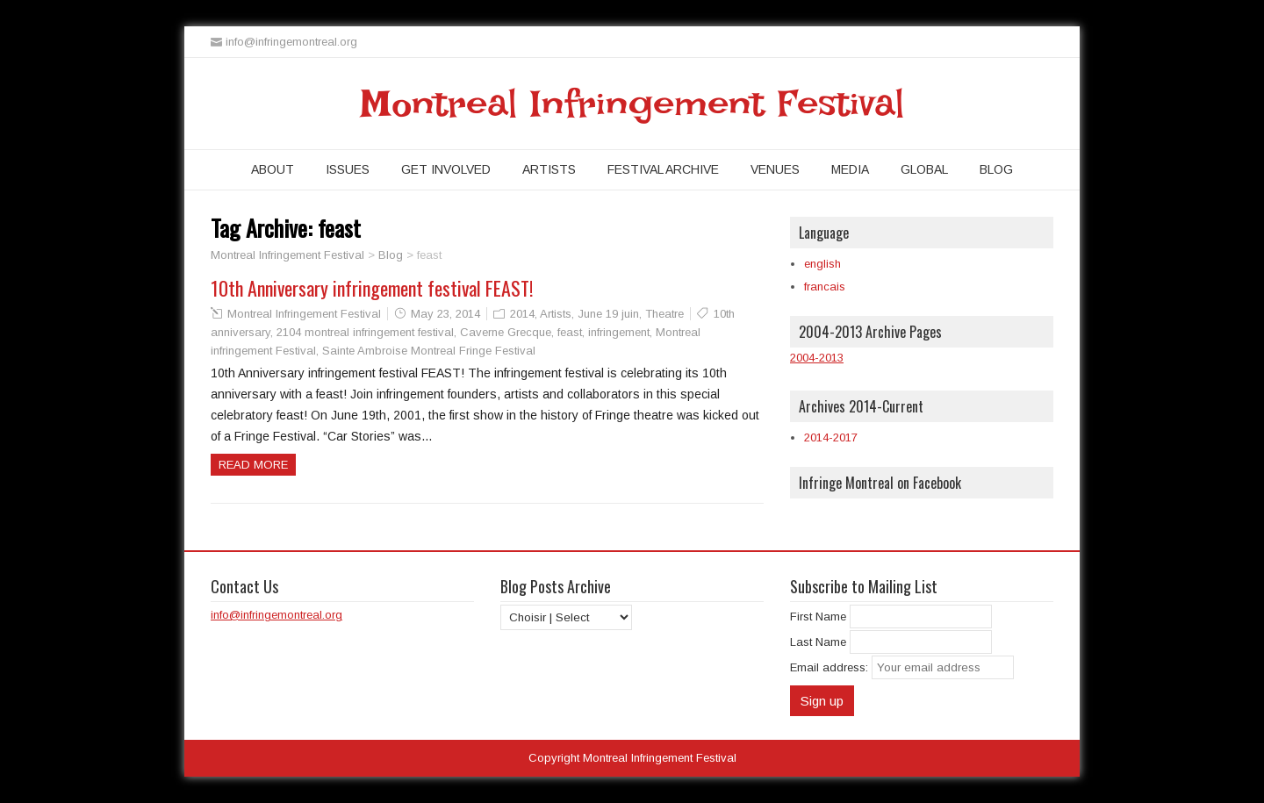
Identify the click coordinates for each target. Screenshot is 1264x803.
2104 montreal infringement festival (365, 332)
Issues (348, 169)
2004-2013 (817, 357)
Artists (549, 169)
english (822, 263)
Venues (775, 169)
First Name (818, 616)
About (272, 169)
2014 (522, 313)
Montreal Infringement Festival (632, 103)
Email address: (831, 667)
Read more (253, 464)
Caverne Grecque (505, 332)
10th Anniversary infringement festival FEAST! (372, 288)
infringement (619, 332)
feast (569, 332)
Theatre (664, 313)
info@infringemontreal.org (276, 614)
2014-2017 (831, 437)
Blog (996, 169)
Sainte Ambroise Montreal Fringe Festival (428, 350)
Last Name (818, 642)
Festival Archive (663, 169)
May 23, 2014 (445, 313)
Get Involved (446, 169)
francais (824, 286)
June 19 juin (608, 313)
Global (924, 169)
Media (850, 169)
